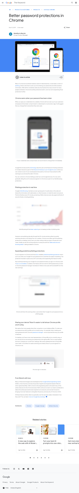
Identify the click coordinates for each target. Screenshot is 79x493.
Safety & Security (53, 406)
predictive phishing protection (52, 254)
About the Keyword (47, 482)
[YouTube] (24, 469)
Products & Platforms (22, 9)
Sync (37, 254)
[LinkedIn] (33, 469)
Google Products (32, 482)
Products (36, 9)
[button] (66, 27)
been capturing (35, 229)
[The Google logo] (6, 477)
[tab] (30, 458)
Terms (12, 482)
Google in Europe (39, 406)
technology (33, 167)
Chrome (29, 406)
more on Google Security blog (37, 397)
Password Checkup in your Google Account (45, 169)
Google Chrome (49, 9)
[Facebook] (28, 469)
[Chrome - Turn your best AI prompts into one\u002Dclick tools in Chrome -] (51, 439)
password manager (38, 332)
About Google (20, 482)
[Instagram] (14, 469)
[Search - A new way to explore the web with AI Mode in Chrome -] (27, 439)
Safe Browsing (24, 191)
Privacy (5, 482)
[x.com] (19, 469)
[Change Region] (24, 488)
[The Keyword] (10, 10)
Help (5, 488)
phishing (17, 85)
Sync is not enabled (21, 263)
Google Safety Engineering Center (51, 381)
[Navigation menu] (2, 2)
